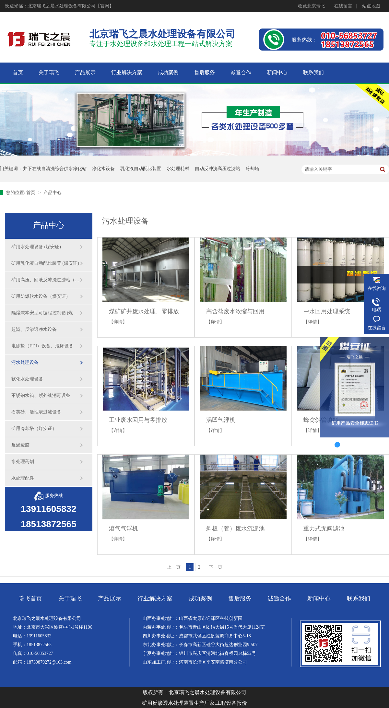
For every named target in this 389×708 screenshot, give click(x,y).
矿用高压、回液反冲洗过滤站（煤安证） (45, 279)
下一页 (215, 567)
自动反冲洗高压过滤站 (217, 168)
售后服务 (240, 598)
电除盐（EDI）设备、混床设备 (42, 345)
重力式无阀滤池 (323, 528)
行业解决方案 (154, 598)
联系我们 (358, 598)
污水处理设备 (25, 362)
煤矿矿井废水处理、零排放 (144, 311)
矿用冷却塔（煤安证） (34, 428)
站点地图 (371, 6)
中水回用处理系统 (326, 311)
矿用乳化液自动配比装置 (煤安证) (45, 263)
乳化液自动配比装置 (140, 168)
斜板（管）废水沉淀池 (235, 528)
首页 (31, 192)
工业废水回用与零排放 (138, 420)
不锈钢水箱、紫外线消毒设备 (40, 395)
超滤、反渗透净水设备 (34, 329)
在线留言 (343, 6)
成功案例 (200, 598)
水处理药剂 (22, 461)
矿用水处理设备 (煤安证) (36, 246)
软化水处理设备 (27, 379)
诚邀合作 (279, 598)
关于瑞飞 (70, 598)
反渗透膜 (20, 445)
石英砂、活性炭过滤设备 (36, 412)
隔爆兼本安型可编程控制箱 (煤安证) (45, 312)
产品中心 (52, 192)
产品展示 (109, 598)
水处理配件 (22, 478)
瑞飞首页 (30, 598)
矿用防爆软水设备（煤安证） (40, 296)
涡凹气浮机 (220, 420)
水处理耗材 (178, 168)
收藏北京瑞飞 (311, 6)
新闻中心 (319, 598)
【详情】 (118, 321)
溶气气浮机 (123, 528)
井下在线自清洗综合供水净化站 (55, 168)
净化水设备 (103, 168)
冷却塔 (252, 168)
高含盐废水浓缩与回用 (235, 311)
